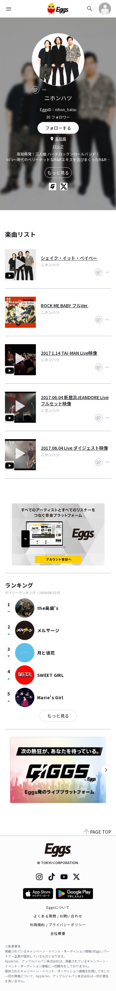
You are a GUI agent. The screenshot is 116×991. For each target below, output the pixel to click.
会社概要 (57, 933)
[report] (44, 89)
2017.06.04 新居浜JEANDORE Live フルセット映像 (75, 400)
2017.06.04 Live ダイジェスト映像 (74, 448)
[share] (35, 89)
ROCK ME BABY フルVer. (64, 305)
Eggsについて (58, 907)
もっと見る (58, 172)
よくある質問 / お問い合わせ (58, 915)
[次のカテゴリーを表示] (106, 770)
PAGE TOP (97, 832)
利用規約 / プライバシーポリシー (58, 924)
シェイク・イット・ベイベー (69, 258)
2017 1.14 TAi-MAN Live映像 (69, 353)
